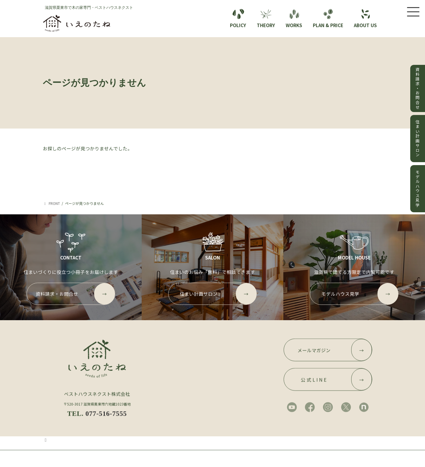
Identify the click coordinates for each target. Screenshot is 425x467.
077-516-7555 (106, 420)
